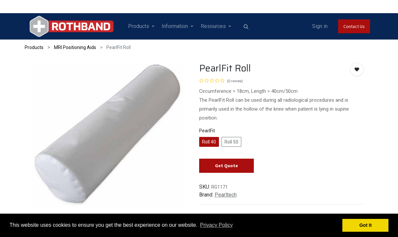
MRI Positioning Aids (75, 47)
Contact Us (354, 26)
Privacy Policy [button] (216, 225)
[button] (356, 69)
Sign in (320, 26)
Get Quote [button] (226, 166)
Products (34, 47)
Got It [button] (365, 225)
